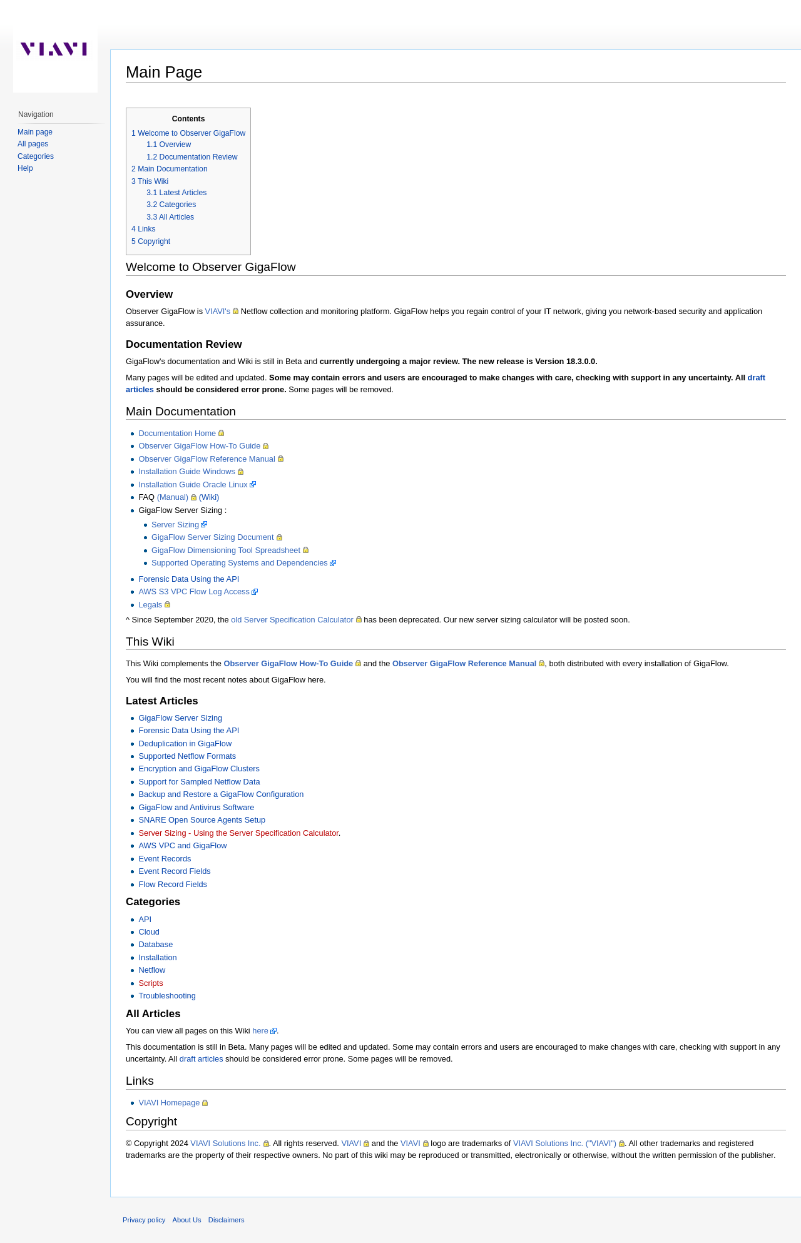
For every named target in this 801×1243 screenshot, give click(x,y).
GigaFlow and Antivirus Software (196, 807)
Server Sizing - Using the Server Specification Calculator (238, 833)
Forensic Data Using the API (188, 579)
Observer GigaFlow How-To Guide (199, 445)
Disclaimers (226, 1220)
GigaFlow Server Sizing (180, 718)
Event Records (164, 858)
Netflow (151, 970)
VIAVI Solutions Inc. (225, 1143)
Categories (36, 156)
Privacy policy (144, 1220)
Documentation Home (177, 433)
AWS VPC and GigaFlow (182, 845)
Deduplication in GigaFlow (185, 743)
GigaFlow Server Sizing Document (212, 537)
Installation (157, 957)
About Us (187, 1220)
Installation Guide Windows (186, 471)
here (260, 1030)
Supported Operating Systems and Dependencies (239, 562)
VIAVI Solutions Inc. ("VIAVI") (564, 1143)
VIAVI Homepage (169, 1102)
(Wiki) (209, 497)
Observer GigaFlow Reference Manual (206, 459)
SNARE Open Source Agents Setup (201, 819)
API (144, 919)
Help (25, 168)
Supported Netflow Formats (187, 756)
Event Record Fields (174, 871)
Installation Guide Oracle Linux (192, 484)
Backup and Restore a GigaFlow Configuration (221, 794)
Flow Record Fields (172, 884)
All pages (33, 144)
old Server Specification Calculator (292, 619)
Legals (150, 604)
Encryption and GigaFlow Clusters (198, 768)
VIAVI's (218, 311)
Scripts (150, 983)
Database (155, 944)
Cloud (148, 931)
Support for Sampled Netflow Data (199, 781)
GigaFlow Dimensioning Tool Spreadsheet (225, 550)
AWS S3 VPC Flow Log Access (193, 591)
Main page (35, 132)
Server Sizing (175, 524)
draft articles (201, 1058)
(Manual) (173, 497)
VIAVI (351, 1143)
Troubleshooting (166, 995)
